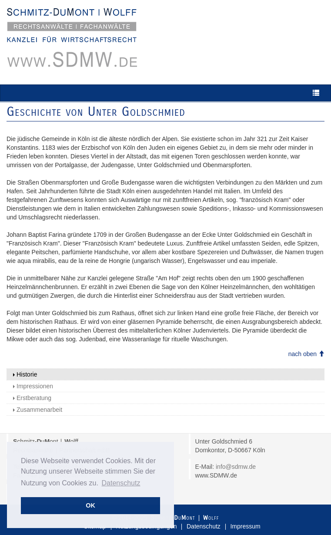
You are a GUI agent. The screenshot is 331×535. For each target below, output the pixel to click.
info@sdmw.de (236, 466)
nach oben (306, 353)
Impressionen (33, 386)
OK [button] (90, 505)
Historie (25, 374)
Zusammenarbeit (37, 409)
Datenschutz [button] (121, 483)
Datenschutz (204, 526)
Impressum (245, 526)
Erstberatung (32, 397)
